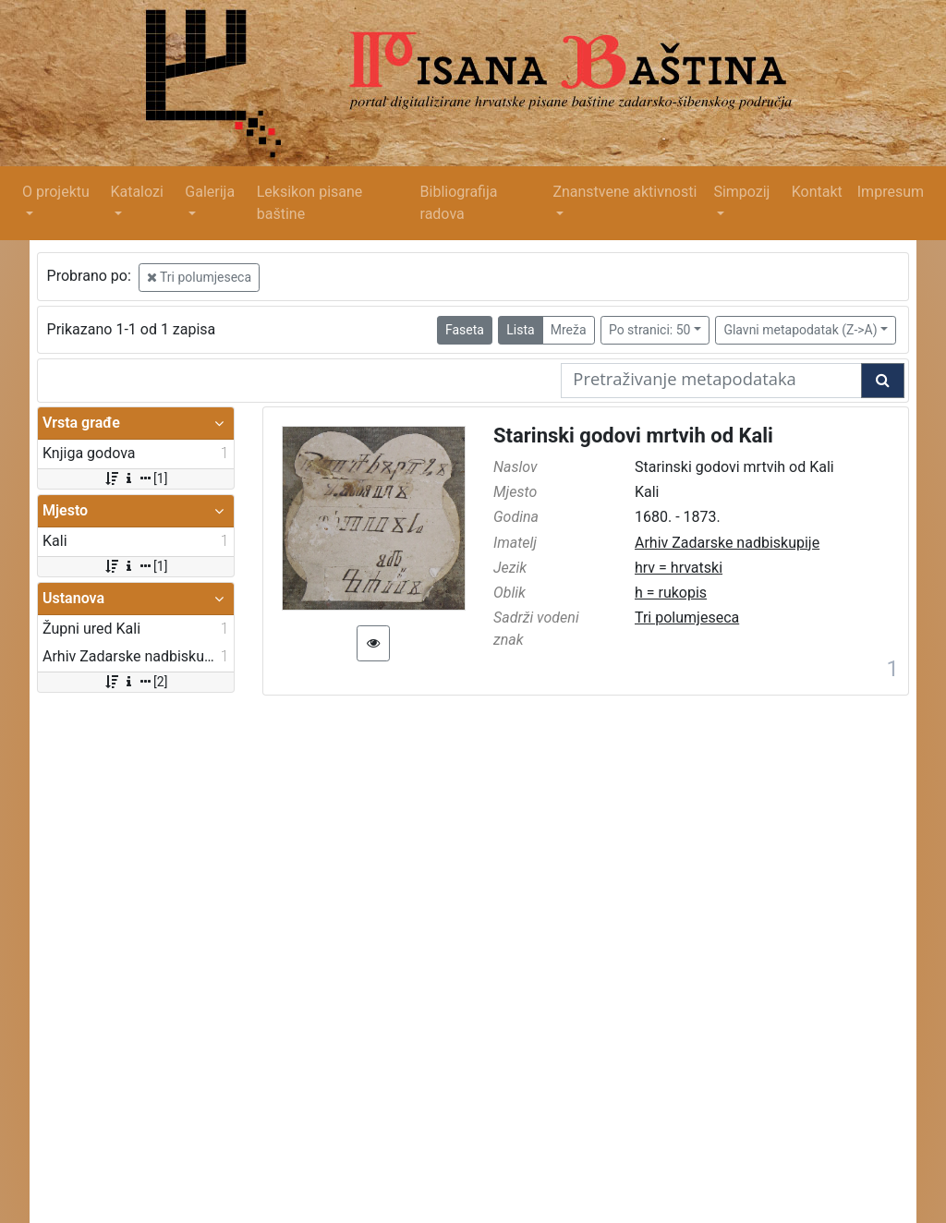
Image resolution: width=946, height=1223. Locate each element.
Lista (520, 329)
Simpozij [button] (741, 191)
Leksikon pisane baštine (310, 203)
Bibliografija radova (459, 203)
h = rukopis (671, 592)
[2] (135, 681)
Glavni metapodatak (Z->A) (800, 329)
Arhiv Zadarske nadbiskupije (727, 542)
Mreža (569, 329)
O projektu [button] (56, 191)
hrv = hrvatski (678, 567)
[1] (135, 478)
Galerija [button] (210, 191)
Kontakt (817, 191)
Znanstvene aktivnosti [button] (624, 191)
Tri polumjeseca (199, 277)
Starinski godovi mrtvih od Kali (633, 435)
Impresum (890, 191)
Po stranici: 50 (650, 329)
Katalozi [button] (136, 191)
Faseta (464, 329)
